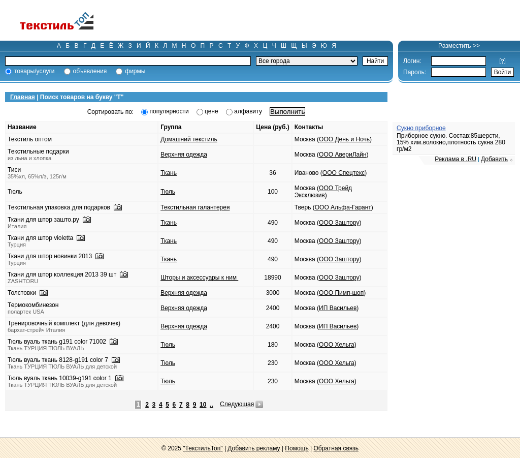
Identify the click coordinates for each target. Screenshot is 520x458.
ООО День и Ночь (344, 139)
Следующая (237, 404)
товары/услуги (34, 71)
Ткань (168, 172)
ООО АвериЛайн (343, 154)
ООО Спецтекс (343, 172)
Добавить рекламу (254, 448)
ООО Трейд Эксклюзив (323, 192)
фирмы (135, 71)
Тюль (167, 191)
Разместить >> (459, 45)
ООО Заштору (339, 222)
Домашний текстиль (188, 139)
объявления (90, 71)
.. (211, 404)
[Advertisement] (317, 20)
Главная (22, 97)
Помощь (296, 448)
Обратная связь (335, 448)
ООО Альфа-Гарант (343, 207)
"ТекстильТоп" (202, 448)
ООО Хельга (336, 344)
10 (203, 404)
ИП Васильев (337, 308)
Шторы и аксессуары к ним (199, 277)
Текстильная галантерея (195, 207)
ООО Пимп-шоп (341, 292)
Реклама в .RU (455, 159)
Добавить (494, 159)
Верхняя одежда (183, 154)
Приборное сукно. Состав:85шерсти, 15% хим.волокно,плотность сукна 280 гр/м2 (451, 142)
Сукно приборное (421, 128)
